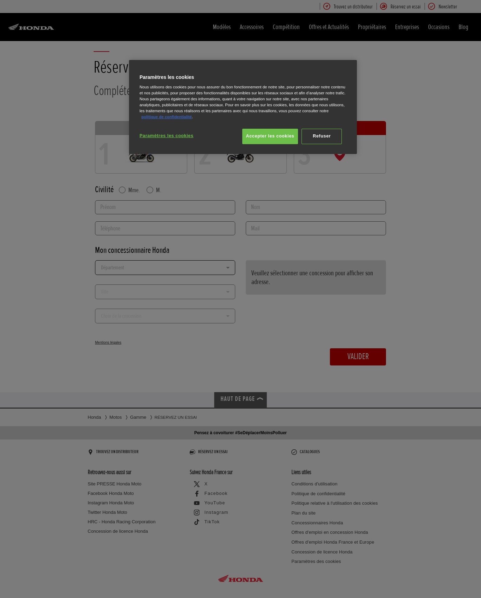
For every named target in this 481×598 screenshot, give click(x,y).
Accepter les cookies (270, 136)
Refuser (322, 136)
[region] (243, 107)
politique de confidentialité (166, 117)
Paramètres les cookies (167, 135)
